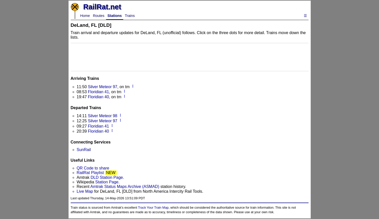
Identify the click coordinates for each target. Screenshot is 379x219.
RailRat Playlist (90, 173)
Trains (130, 16)
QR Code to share (93, 168)
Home (85, 16)
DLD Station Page (107, 177)
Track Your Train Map (153, 207)
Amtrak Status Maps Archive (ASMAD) (124, 186)
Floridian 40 (98, 97)
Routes (99, 16)
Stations (115, 16)
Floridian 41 (98, 92)
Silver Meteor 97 (102, 87)
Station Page (106, 182)
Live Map (85, 191)
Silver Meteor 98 (102, 116)
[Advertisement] (190, 56)
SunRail (84, 150)
